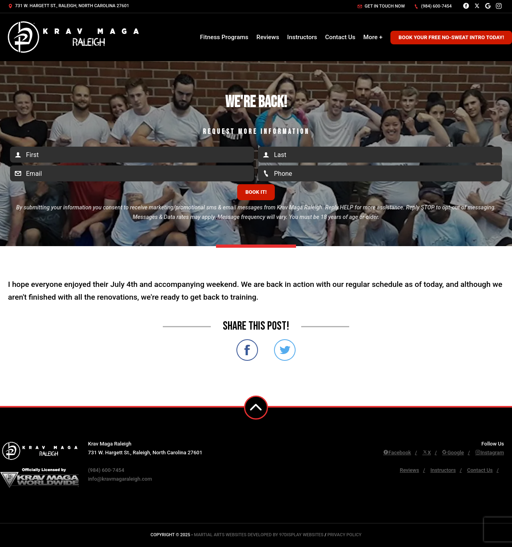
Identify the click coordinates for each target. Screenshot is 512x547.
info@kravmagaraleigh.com (120, 479)
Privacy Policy (344, 534)
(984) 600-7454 (433, 6)
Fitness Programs (224, 37)
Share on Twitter (285, 350)
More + (372, 37)
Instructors (302, 37)
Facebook (397, 453)
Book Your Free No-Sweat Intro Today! (451, 37)
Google (453, 453)
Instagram (489, 453)
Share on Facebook (247, 350)
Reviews (267, 37)
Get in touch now (381, 6)
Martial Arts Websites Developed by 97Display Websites (259, 534)
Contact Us (340, 37)
